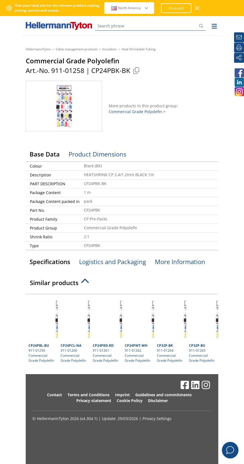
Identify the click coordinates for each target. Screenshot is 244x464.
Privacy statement (93, 400)
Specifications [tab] (50, 261)
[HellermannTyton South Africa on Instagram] (239, 91)
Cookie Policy (129, 400)
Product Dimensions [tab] (97, 154)
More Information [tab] (180, 261)
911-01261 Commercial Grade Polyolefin (107, 330)
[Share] (239, 58)
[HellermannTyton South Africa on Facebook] (239, 72)
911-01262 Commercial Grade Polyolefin (139, 330)
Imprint (122, 394)
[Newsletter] (239, 37)
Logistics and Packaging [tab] (112, 261)
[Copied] (136, 70)
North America (130, 8)
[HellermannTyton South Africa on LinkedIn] (239, 82)
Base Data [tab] (45, 154)
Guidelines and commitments (163, 394)
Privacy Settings (157, 418)
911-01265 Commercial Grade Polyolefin (203, 330)
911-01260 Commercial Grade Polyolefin (75, 330)
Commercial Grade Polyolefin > (137, 111)
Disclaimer (158, 400)
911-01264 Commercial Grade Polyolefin (171, 330)
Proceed (176, 8)
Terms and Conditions (89, 394)
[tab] (122, 284)
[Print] (239, 48)
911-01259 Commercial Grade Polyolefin (42, 330)
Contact (54, 394)
